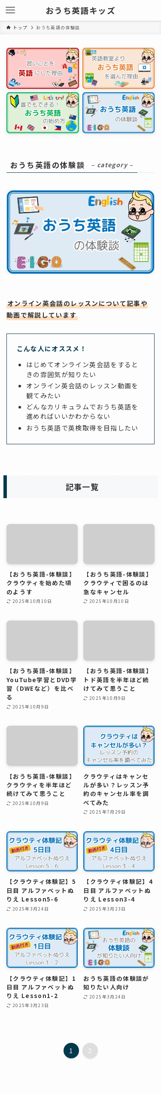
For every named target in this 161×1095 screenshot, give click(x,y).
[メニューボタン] (10, 10)
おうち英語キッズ (80, 10)
